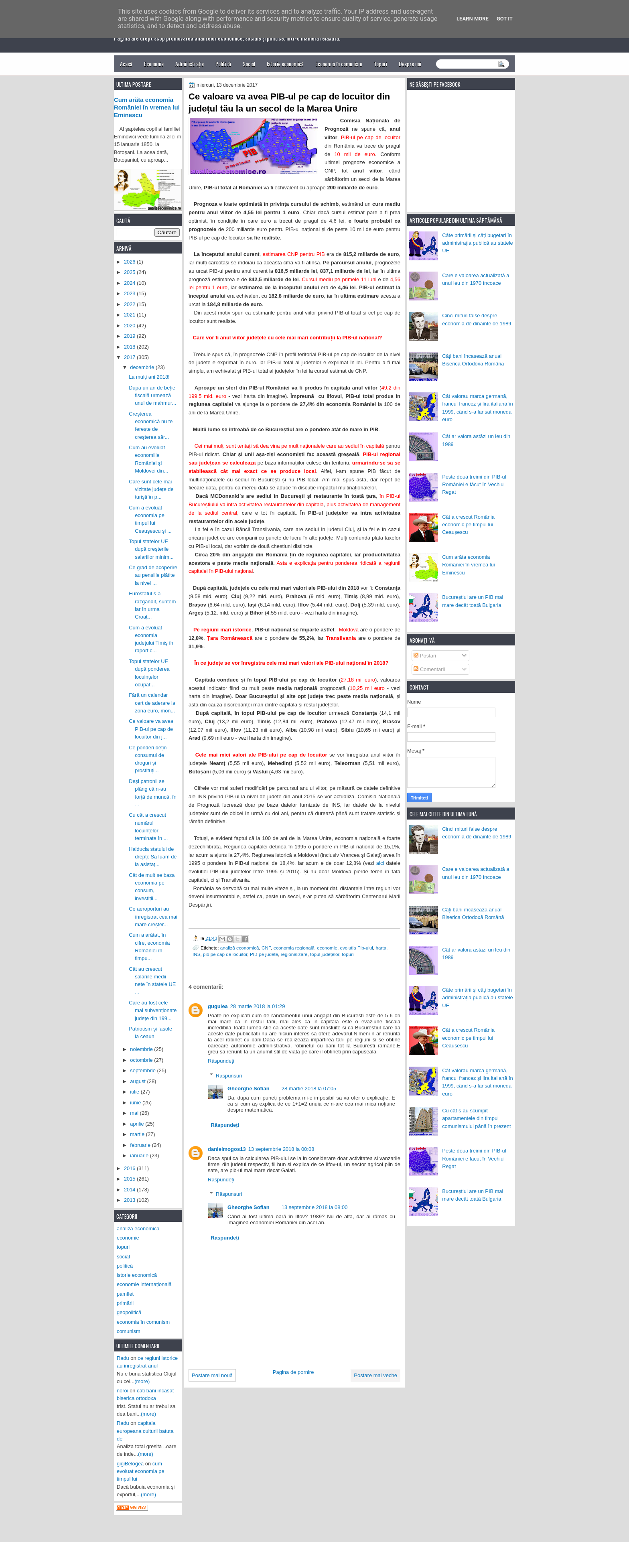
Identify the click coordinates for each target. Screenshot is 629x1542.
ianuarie (140, 1155)
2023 (130, 293)
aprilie (137, 1124)
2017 (130, 357)
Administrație (189, 63)
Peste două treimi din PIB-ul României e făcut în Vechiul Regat (474, 484)
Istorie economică (285, 63)
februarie (141, 1145)
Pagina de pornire (293, 1372)
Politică (223, 63)
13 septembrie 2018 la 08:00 (315, 1207)
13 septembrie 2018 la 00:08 (281, 1149)
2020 (130, 326)
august (138, 1081)
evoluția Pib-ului (356, 947)
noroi (122, 1391)
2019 (130, 336)
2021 (130, 315)
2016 (130, 1168)
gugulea (218, 1006)
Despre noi (410, 63)
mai (135, 1113)
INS (196, 954)
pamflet (125, 1294)
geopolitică (129, 1312)
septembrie (143, 1070)
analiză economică (239, 947)
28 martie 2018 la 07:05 (309, 1088)
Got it (505, 19)
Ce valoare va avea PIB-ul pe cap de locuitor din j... (151, 729)
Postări (425, 656)
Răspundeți (221, 1061)
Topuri (380, 63)
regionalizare (294, 954)
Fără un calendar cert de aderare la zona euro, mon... (152, 703)
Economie (154, 63)
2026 (130, 262)
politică (125, 1266)
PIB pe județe (264, 954)
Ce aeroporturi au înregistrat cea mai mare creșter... (153, 916)
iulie (135, 1092)
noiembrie (142, 1049)
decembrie (143, 367)
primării (125, 1303)
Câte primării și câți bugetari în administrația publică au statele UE (477, 243)
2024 (130, 283)
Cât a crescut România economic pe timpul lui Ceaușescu (468, 525)
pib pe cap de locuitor (225, 954)
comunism (128, 1331)
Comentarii (429, 669)
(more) (142, 1381)
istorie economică (137, 1275)
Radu (123, 1358)
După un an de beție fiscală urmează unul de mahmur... (152, 395)
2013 (130, 1200)
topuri (347, 954)
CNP (266, 947)
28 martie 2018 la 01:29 (257, 1006)
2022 (130, 304)
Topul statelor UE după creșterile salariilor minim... (151, 549)
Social (249, 63)
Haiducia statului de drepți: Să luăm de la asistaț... (153, 857)
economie (327, 947)
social (123, 1257)
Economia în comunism (338, 63)
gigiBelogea (130, 1464)
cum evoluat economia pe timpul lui (140, 1471)
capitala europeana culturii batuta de (145, 1431)
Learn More (473, 19)
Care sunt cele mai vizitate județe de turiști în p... (151, 489)
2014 (130, 1190)
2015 (130, 1179)
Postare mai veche (375, 1375)
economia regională (294, 947)
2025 (130, 272)
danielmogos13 (227, 1149)
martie (138, 1134)
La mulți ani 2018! (149, 377)
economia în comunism (143, 1322)
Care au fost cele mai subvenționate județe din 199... (153, 1010)
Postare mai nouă (212, 1375)
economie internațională (144, 1284)
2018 (130, 347)
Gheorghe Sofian (248, 1088)
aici (380, 863)
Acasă (126, 63)
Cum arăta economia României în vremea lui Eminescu (468, 565)
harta (380, 947)
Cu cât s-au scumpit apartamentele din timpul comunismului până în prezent (476, 1118)
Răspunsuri (229, 1075)
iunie (136, 1103)
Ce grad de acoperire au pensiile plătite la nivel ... (153, 575)
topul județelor (324, 954)
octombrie (142, 1060)
